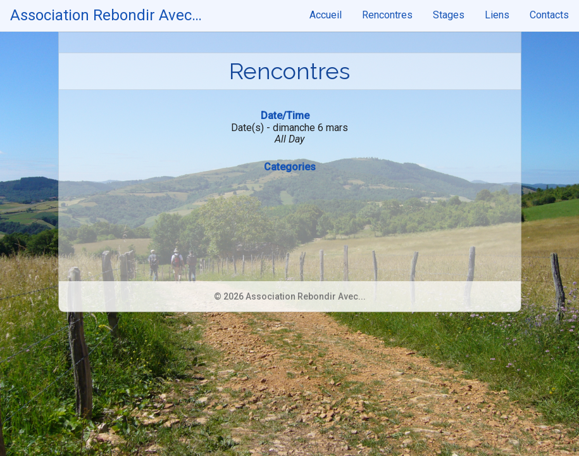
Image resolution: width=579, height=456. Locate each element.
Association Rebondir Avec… (106, 15)
